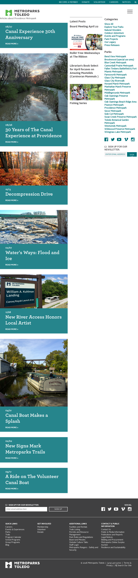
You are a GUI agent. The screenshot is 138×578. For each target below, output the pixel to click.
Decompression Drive (29, 194)
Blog (7, 545)
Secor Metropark (112, 111)
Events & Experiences (14, 530)
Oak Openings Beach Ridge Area (120, 102)
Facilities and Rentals (78, 527)
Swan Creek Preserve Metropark (120, 117)
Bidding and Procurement (112, 540)
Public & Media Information (112, 532)
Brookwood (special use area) (119, 60)
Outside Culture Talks (78, 542)
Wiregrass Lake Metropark (117, 132)
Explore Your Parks (113, 27)
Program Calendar (13, 537)
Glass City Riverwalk (114, 81)
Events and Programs (114, 36)
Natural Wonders (112, 30)
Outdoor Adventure (114, 33)
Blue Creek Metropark (115, 63)
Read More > (11, 44)
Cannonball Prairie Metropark (118, 66)
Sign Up (132, 155)
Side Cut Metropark (114, 114)
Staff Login (74, 545)
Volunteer (99, 2)
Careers (113, 2)
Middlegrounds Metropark (117, 93)
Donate (86, 2)
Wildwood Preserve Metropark (119, 129)
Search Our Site (123, 566)
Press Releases (112, 45)
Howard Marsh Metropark (117, 84)
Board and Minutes (77, 540)
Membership (43, 527)
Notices (126, 2)
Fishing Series (78, 103)
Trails (7, 535)
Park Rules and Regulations (81, 537)
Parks (7, 532)
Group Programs (12, 542)
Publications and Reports (112, 535)
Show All (108, 24)
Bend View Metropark (115, 57)
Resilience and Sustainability (113, 547)
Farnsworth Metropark (115, 75)
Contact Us (106, 530)
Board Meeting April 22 (84, 26)
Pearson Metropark (114, 105)
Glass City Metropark (114, 78)
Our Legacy (110, 42)
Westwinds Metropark (115, 126)
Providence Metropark (115, 108)
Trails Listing (74, 530)
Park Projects (111, 39)
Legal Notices (107, 537)
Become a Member (68, 2)
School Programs (12, 540)
